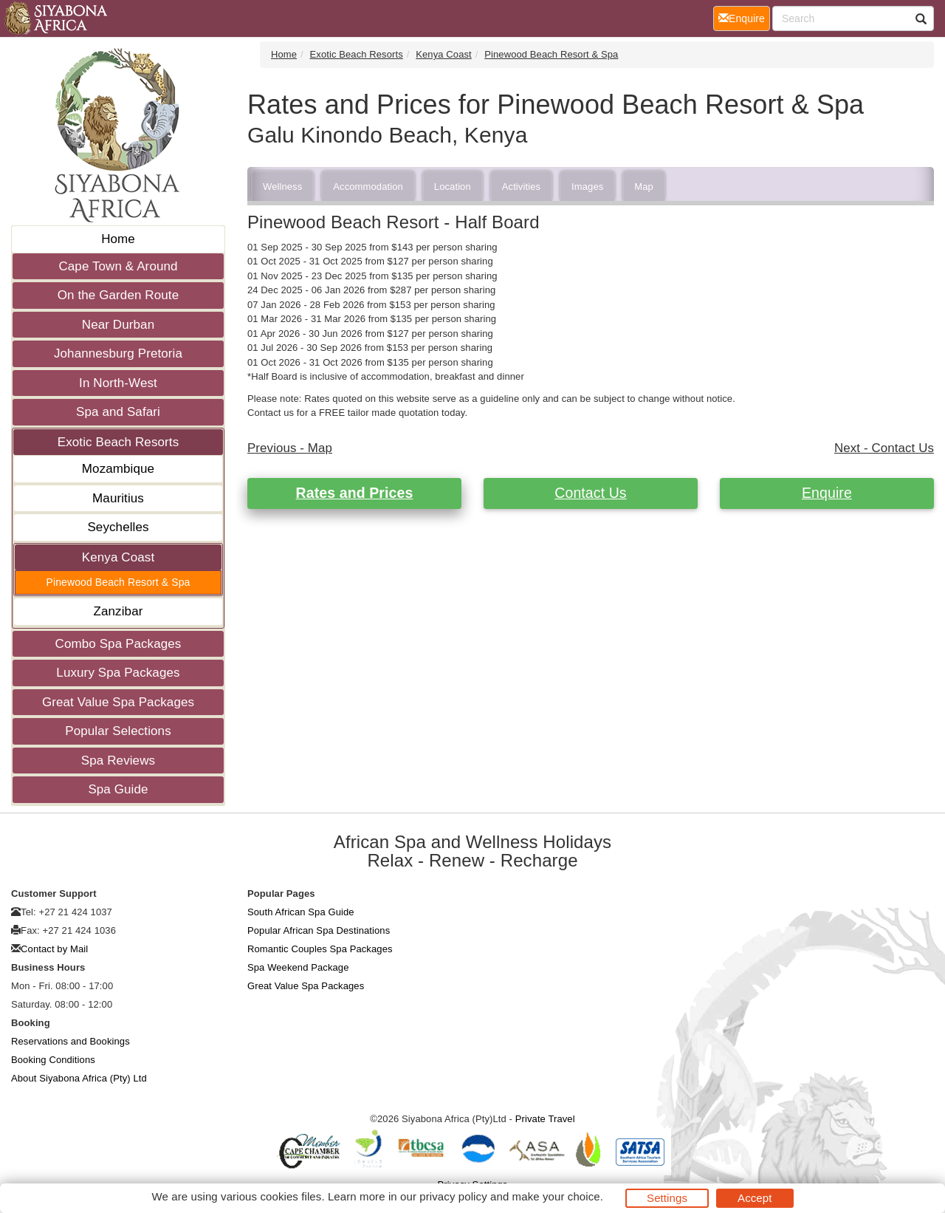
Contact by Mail (54, 948)
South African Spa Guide (300, 912)
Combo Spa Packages (118, 644)
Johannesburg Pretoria (118, 353)
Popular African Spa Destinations (318, 930)
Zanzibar (118, 611)
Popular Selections (118, 731)
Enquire (827, 493)
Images (587, 186)
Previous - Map (289, 448)
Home (118, 239)
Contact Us (590, 493)
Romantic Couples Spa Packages (320, 948)
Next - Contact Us (884, 448)
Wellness (282, 186)
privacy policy (453, 1196)
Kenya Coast (118, 557)
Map (643, 186)
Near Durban (118, 325)
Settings (667, 1198)
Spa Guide (118, 789)
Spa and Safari (118, 412)
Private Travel (545, 1118)
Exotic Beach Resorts (118, 442)
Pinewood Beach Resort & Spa (118, 582)
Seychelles (117, 527)
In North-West (118, 383)
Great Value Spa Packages (118, 702)
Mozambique (118, 469)
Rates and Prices (354, 493)
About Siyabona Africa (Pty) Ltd (79, 1078)
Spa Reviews (118, 761)
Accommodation (368, 186)
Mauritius (118, 498)
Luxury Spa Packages (117, 673)
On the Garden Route (118, 295)
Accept (755, 1198)
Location (452, 186)
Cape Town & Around (117, 266)
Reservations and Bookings (70, 1041)
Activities (521, 186)
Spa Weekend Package (298, 967)
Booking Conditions (53, 1059)
